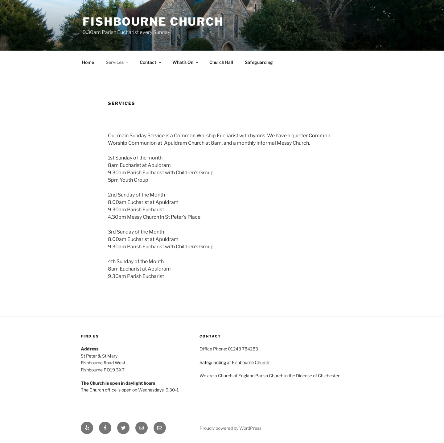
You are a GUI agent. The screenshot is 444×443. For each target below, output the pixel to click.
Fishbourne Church (153, 21)
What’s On (185, 62)
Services (118, 62)
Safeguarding (259, 62)
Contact (151, 62)
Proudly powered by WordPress (230, 428)
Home (88, 62)
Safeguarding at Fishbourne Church (234, 362)
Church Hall (221, 62)
